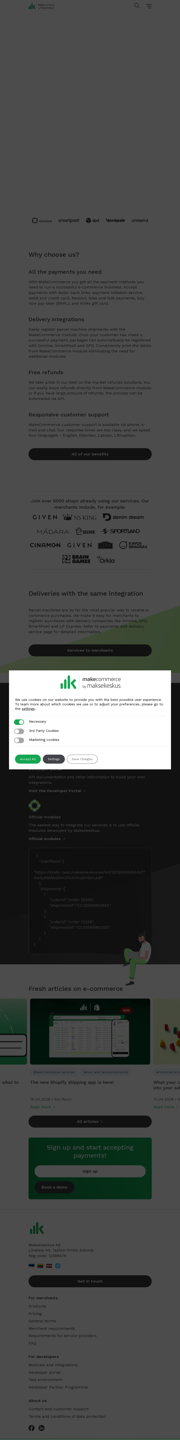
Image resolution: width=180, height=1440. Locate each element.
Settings (54, 759)
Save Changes (82, 759)
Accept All (28, 759)
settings (28, 709)
